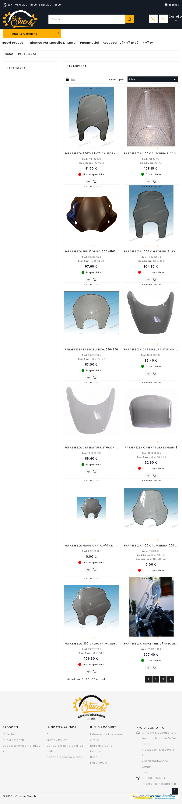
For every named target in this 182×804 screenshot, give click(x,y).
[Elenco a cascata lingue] (171, 5)
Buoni (94, 757)
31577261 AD (151, 554)
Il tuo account (103, 727)
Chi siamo (54, 734)
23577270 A (92, 358)
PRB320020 (151, 648)
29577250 (91, 652)
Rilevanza (153, 79)
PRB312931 (151, 550)
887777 (151, 162)
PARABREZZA (16, 68)
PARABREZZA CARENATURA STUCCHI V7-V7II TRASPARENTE (106, 447)
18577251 (91, 162)
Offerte (8, 734)
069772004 (91, 260)
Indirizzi (95, 751)
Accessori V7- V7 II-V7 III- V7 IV (128, 43)
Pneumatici (89, 43)
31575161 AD (151, 558)
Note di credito (101, 746)
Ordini (94, 740)
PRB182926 (91, 158)
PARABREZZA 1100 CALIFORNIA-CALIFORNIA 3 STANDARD (104, 643)
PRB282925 (151, 452)
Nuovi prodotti (13, 740)
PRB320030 (91, 452)
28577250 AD (151, 456)
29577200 (151, 260)
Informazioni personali (107, 734)
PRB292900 (151, 256)
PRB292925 (91, 648)
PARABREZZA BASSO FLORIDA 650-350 (91, 349)
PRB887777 (151, 158)
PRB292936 (91, 550)
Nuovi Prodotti (14, 43)
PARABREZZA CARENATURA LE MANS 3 (151, 447)
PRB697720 (91, 256)
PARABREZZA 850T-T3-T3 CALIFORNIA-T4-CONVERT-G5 (105, 153)
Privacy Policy (57, 740)
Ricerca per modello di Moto (53, 43)
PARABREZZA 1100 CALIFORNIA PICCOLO (152, 153)
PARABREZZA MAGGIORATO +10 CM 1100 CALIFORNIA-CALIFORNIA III (112, 545)
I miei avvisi (99, 763)
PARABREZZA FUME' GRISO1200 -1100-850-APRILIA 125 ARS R (107, 251)
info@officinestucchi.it (159, 784)
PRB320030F (151, 354)
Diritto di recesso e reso (64, 757)
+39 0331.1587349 (154, 778)
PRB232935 (91, 354)
